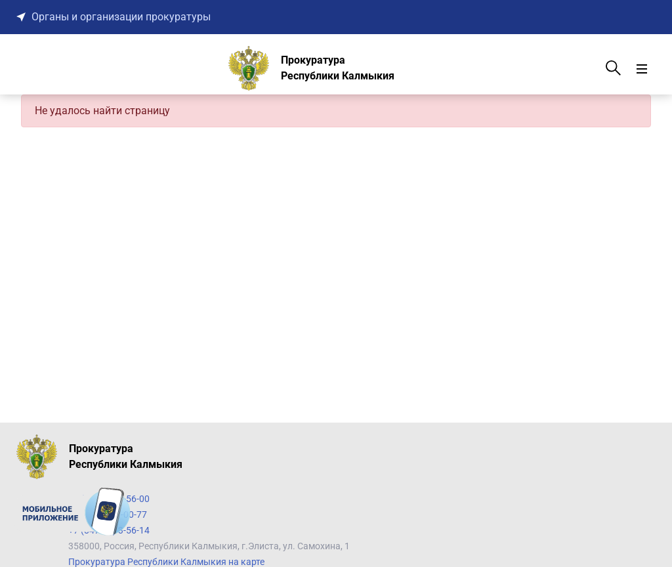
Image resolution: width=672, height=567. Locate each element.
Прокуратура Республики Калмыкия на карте (166, 561)
